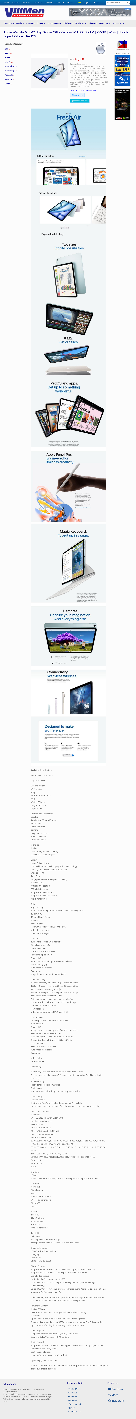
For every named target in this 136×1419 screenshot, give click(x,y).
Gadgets (30, 23)
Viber (113, 1395)
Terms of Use (74, 1411)
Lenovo (8, 62)
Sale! (79, 2)
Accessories (118, 23)
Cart (96, 2)
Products (49, 2)
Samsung (9, 79)
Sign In (87, 2)
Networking (104, 23)
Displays (68, 23)
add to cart (77, 95)
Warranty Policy (75, 1404)
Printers (93, 23)
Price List (60, 2)
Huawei (8, 57)
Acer (7, 49)
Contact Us (38, 2)
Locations (26, 2)
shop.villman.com (80, 101)
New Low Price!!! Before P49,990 (83, 90)
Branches (72, 1396)
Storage (41, 23)
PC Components (54, 23)
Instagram (116, 1400)
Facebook (115, 1389)
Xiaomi (8, 83)
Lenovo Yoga (11, 70)
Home (6, 2)
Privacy (71, 1408)
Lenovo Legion (11, 66)
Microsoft (9, 75)
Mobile (20, 23)
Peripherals (80, 23)
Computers (9, 23)
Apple (8, 53)
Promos (70, 2)
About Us (15, 2)
